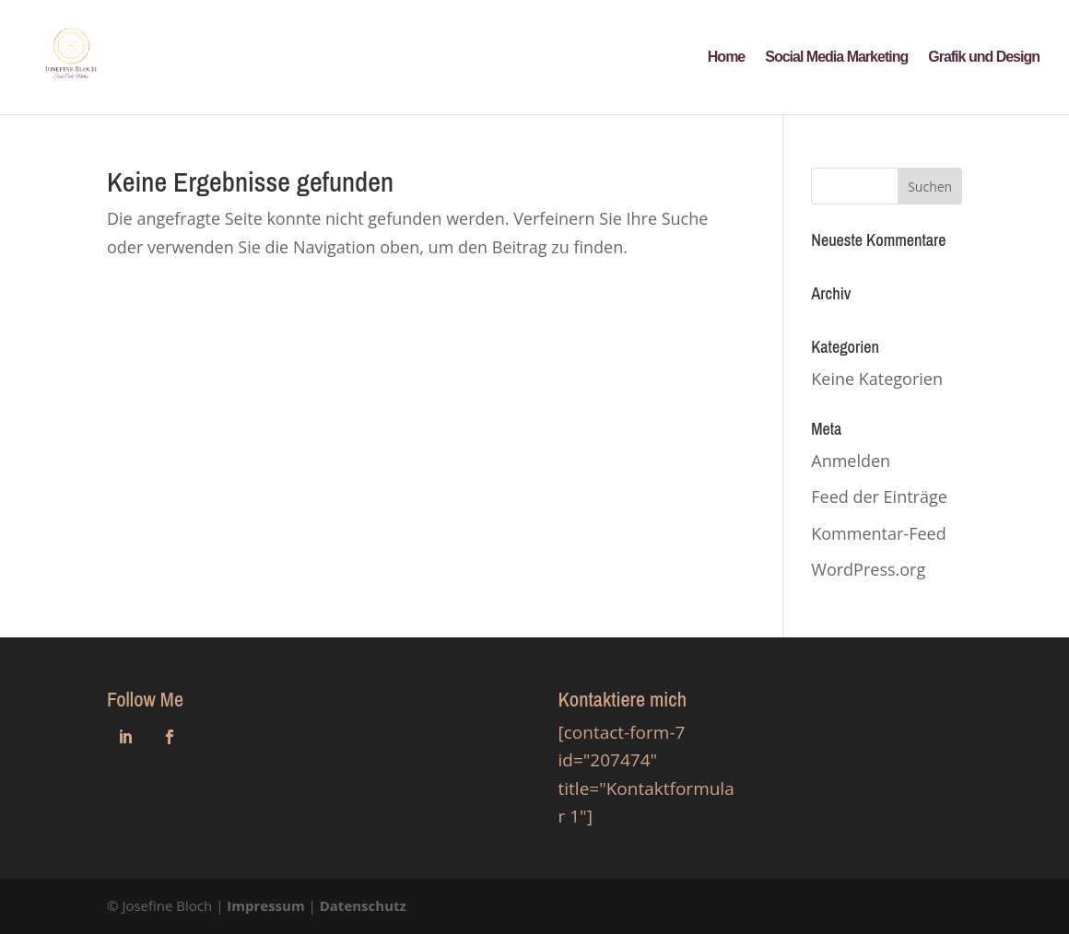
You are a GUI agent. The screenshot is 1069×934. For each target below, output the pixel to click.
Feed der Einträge (879, 496)
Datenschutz (363, 905)
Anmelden (850, 460)
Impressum (265, 905)
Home (726, 57)
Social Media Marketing (836, 57)
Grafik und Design (984, 57)
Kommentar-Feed (878, 533)
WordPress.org (868, 569)
